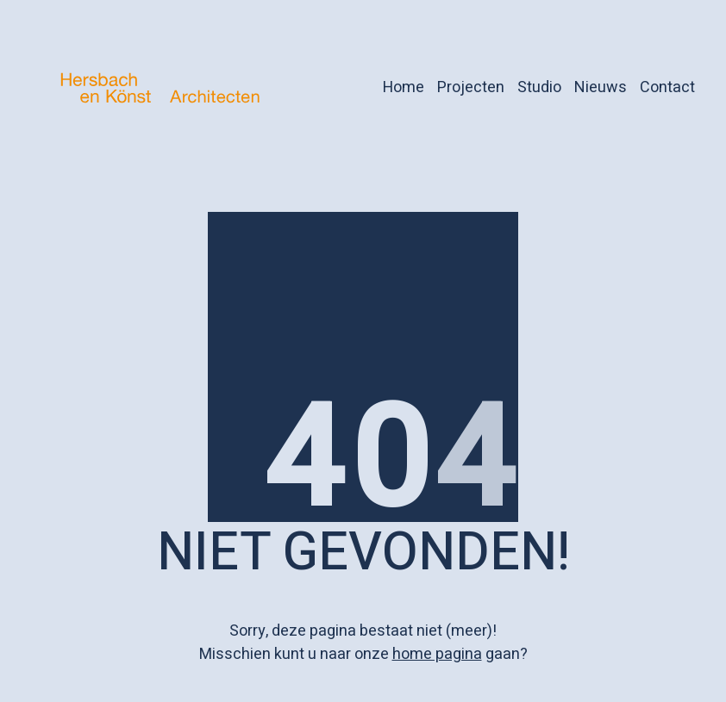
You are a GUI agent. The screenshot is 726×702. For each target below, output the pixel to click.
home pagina (437, 654)
